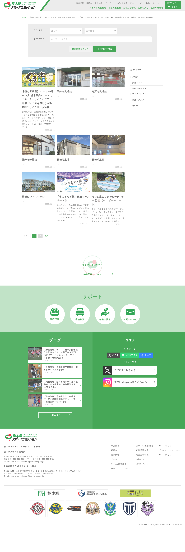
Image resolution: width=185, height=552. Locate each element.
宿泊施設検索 (142, 450)
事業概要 (115, 446)
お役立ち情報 (142, 455)
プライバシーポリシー (169, 450)
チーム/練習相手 (119, 464)
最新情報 (115, 455)
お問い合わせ (142, 464)
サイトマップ (165, 446)
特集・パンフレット (120, 468)
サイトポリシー (166, 455)
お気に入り (141, 459)
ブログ (114, 459)
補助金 (114, 450)
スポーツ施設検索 (144, 446)
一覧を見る (55, 415)
